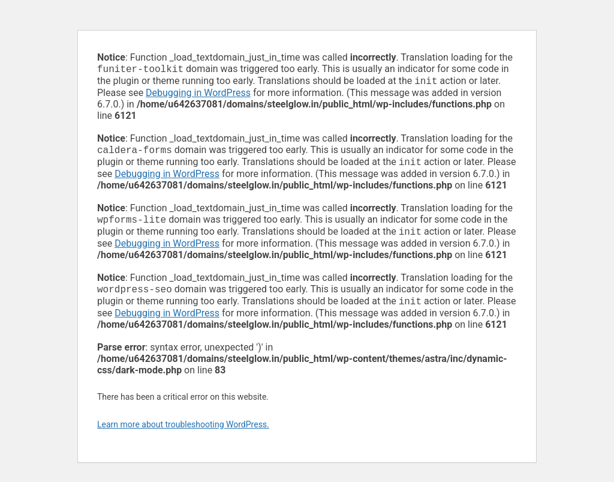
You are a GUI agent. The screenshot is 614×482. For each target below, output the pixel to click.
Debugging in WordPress (198, 95)
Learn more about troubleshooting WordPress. (183, 434)
